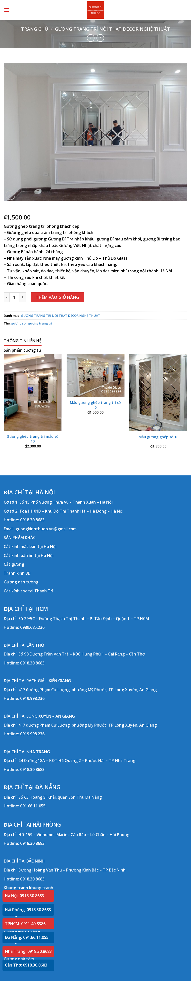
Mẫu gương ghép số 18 (158, 437)
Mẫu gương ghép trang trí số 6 (95, 405)
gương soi (19, 323)
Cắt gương (14, 564)
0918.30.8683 (32, 520)
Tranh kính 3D (17, 573)
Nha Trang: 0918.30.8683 (28, 951)
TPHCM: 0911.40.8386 (25, 923)
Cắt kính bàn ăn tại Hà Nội (28, 555)
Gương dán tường (21, 582)
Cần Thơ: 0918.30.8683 (26, 965)
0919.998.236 (32, 698)
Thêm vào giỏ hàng (57, 297)
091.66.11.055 (33, 806)
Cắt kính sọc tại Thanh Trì (28, 591)
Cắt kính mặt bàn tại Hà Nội (30, 546)
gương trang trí (40, 323)
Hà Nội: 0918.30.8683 (24, 895)
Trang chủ (34, 29)
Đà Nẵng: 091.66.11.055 (26, 937)
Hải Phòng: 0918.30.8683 (28, 909)
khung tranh (41, 887)
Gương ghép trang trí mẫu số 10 (32, 438)
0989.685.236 (32, 627)
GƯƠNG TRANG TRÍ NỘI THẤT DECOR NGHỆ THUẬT (112, 29)
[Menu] (7, 10)
